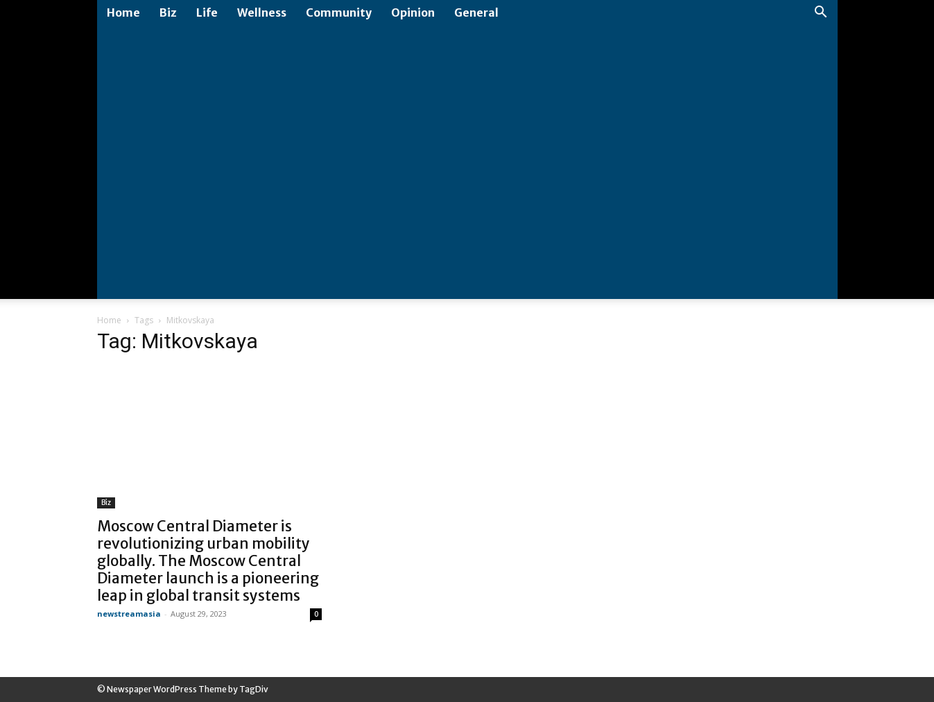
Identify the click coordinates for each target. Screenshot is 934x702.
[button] (821, 13)
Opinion (413, 12)
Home (123, 12)
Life (207, 12)
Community (339, 12)
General (476, 12)
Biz (168, 12)
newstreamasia (129, 613)
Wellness (261, 12)
